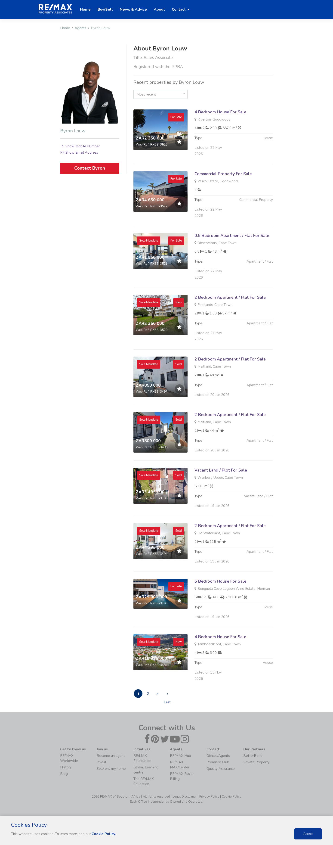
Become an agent (111, 756)
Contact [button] (179, 9)
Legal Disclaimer (185, 797)
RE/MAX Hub (180, 756)
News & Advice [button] (133, 9)
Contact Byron (89, 168)
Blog (64, 774)
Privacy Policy (209, 797)
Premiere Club (218, 762)
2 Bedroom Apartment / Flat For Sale (230, 320)
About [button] (159, 9)
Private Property (256, 762)
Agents (80, 28)
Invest (101, 762)
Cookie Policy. (104, 833)
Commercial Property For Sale (223, 196)
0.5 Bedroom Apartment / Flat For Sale (231, 258)
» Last (170, 694)
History (66, 767)
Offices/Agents (218, 756)
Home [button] (85, 9)
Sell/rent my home (111, 769)
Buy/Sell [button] (105, 9)
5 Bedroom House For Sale (220, 603)
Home (65, 28)
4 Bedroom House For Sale (220, 112)
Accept (308, 834)
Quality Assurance (221, 769)
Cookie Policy (231, 797)
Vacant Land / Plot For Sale (220, 492)
